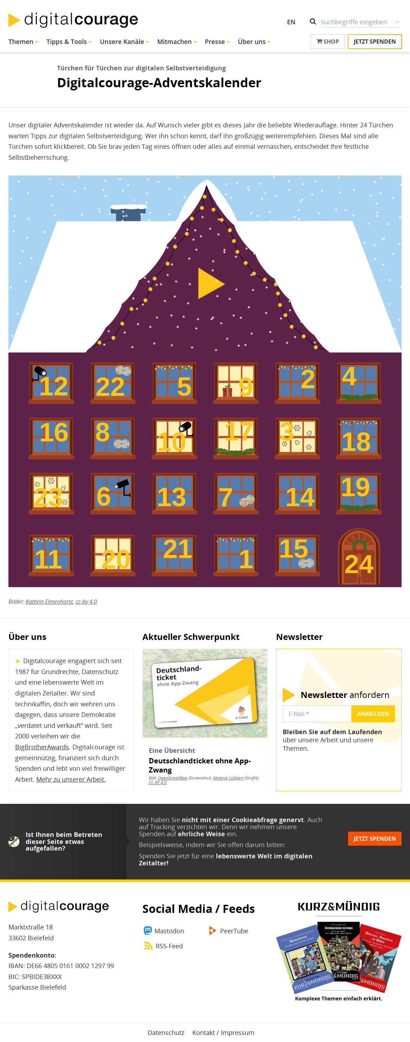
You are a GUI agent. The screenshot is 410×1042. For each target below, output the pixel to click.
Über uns (252, 41)
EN (291, 22)
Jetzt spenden (375, 41)
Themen (20, 41)
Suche (397, 22)
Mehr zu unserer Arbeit (70, 779)
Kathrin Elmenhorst (49, 601)
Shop (327, 41)
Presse (215, 41)
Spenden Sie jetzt (164, 856)
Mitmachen (174, 41)
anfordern (345, 694)
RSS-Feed (169, 946)
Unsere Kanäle (122, 41)
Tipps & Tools (66, 41)
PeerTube (234, 931)
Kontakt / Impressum (223, 1032)
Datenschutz (166, 1032)
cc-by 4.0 (86, 601)
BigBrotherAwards (42, 747)
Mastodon (169, 931)
